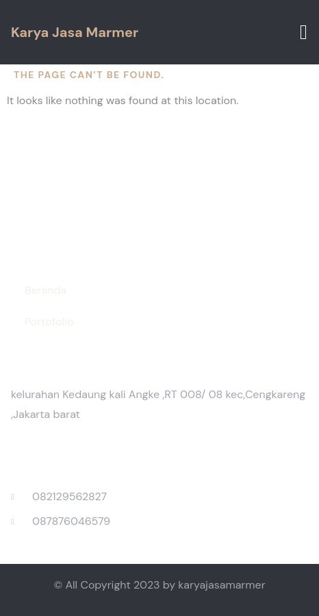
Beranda (45, 290)
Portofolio (49, 322)
